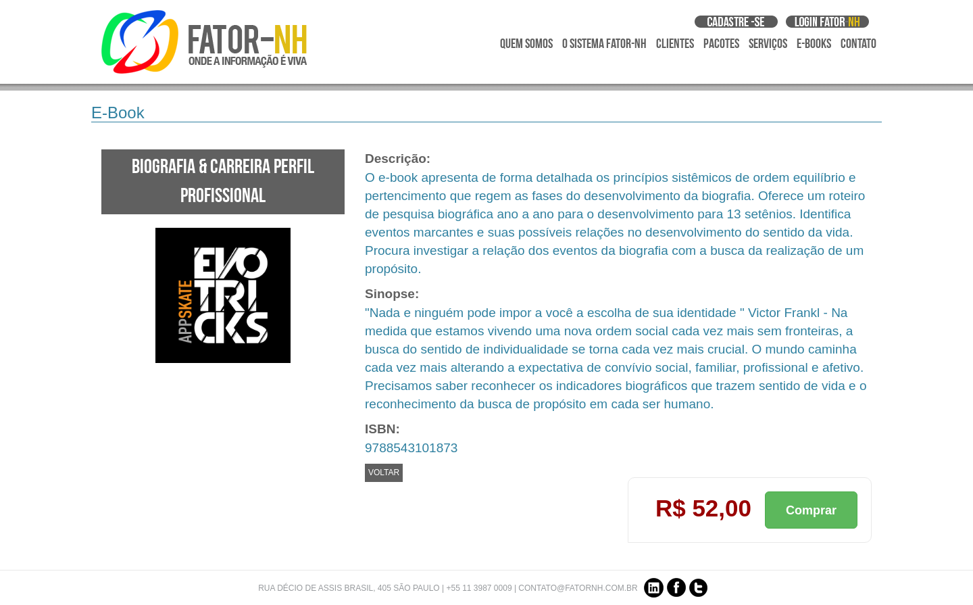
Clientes (675, 44)
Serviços (768, 44)
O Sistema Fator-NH (604, 44)
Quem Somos (526, 44)
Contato (858, 44)
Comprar (811, 510)
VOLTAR (383, 472)
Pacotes (721, 44)
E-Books (814, 44)
